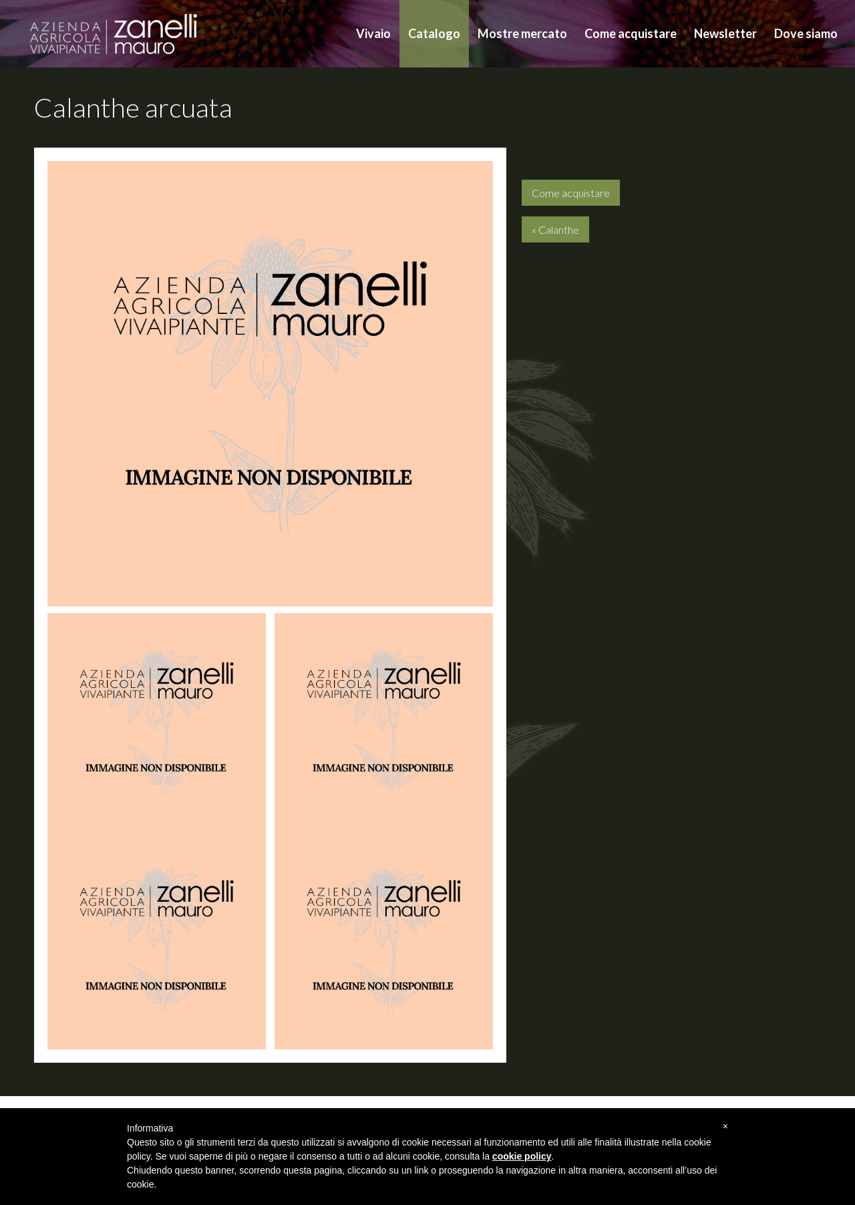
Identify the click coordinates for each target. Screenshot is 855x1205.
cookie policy (522, 1156)
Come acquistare (630, 33)
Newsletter (725, 33)
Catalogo (434, 33)
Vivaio (373, 33)
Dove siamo (806, 33)
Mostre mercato (522, 33)
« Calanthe (555, 229)
